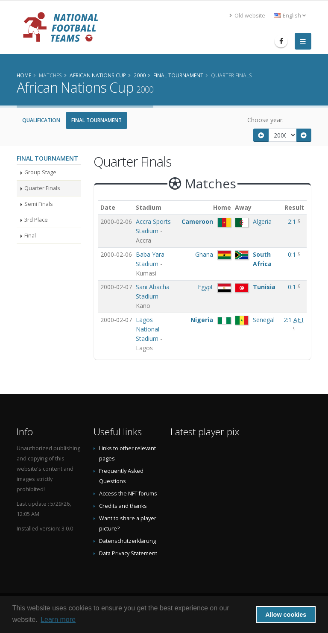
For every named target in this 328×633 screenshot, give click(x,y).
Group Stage (40, 172)
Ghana (204, 254)
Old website (247, 15)
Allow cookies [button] (285, 614)
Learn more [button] (58, 619)
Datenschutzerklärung (127, 541)
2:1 (293, 221)
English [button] (290, 15)
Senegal (264, 320)
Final (30, 235)
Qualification (41, 120)
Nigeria (201, 320)
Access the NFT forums (128, 493)
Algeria (262, 221)
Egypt (205, 287)
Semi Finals (38, 204)
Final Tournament (96, 120)
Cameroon (197, 221)
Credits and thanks (123, 506)
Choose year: (265, 120)
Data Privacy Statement (128, 553)
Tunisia (264, 287)
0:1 (293, 254)
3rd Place (36, 219)
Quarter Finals (42, 188)
